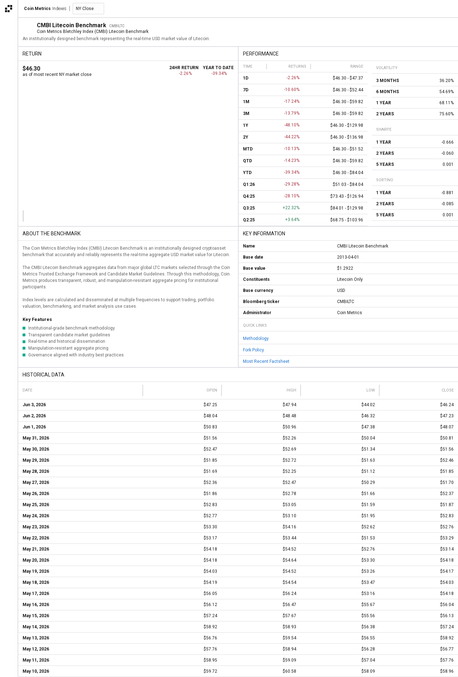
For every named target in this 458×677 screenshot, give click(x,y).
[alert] (8, 668)
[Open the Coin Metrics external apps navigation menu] (8, 8)
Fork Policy (253, 349)
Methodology (256, 338)
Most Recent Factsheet (266, 361)
